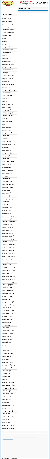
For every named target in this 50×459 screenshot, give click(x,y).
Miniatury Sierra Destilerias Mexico (7, 357)
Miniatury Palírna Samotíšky (6, 296)
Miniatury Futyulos (5, 156)
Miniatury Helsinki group (6, 192)
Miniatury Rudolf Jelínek (5, 341)
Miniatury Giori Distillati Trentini (7, 164)
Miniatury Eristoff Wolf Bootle (6, 139)
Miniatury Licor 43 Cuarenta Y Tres (7, 247)
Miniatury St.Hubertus (5, 373)
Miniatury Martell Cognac (6, 264)
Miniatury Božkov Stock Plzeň (6, 79)
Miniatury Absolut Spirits (6, 18)
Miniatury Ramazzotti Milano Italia (7, 328)
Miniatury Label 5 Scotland (6, 238)
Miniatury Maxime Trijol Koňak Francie (8, 268)
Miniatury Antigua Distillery (6, 30)
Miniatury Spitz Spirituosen (6, 368)
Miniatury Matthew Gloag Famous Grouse (8, 267)
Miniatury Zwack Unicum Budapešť (7, 428)
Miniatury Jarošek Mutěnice (6, 210)
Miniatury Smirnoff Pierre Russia (7, 362)
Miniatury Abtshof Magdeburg (6, 20)
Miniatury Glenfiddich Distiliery (7, 165)
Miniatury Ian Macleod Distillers (7, 199)
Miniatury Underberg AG (6, 399)
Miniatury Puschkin (5, 327)
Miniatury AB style (5, 16)
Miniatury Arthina (4, 38)
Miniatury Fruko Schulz (5, 155)
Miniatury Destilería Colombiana (7, 112)
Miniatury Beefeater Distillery (6, 50)
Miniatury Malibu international (6, 262)
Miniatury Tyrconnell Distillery (6, 397)
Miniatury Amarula (5, 27)
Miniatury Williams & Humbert (6, 414)
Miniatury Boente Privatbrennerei (7, 70)
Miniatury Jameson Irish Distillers (7, 207)
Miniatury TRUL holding (5, 394)
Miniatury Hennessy (5, 193)
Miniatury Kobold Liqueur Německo (7, 228)
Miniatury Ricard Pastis (5, 331)
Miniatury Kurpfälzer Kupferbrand (7, 236)
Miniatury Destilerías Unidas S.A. (7, 115)
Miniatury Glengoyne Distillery (6, 167)
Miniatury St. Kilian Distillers (6, 370)
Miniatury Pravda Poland (6, 321)
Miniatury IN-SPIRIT (5, 201)
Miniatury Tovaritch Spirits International (8, 393)
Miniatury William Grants (6, 413)
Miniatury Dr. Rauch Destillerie (7, 136)
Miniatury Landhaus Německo (7, 241)
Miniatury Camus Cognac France (7, 87)
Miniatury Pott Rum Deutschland (7, 319)
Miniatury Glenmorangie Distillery (7, 169)
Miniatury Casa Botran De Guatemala (8, 90)
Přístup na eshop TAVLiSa (7, 436)
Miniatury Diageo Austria (6, 122)
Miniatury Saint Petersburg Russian (7, 347)
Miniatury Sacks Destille (6, 344)
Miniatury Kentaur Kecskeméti (7, 222)
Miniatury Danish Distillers (6, 107)
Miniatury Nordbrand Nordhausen (7, 285)
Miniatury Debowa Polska (6, 109)
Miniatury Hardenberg (5, 185)
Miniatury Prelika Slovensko (6, 322)
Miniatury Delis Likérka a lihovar (7, 110)
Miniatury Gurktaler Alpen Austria (7, 179)
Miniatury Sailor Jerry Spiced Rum (7, 345)
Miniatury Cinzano (5, 96)
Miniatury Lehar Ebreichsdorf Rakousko (8, 245)
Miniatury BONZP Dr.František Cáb (7, 76)
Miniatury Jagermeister (5, 204)
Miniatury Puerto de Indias (6, 324)
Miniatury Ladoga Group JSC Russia (7, 239)
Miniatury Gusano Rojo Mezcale (7, 181)
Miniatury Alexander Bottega (6, 23)
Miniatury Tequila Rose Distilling (7, 384)
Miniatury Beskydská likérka (6, 61)
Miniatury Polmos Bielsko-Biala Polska (8, 311)
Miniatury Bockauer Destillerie (7, 69)
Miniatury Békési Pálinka (6, 53)
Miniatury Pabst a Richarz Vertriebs (7, 293)
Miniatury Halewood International (7, 184)
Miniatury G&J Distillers (5, 158)
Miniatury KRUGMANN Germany (7, 233)
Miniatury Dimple (4, 124)
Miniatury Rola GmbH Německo (7, 333)
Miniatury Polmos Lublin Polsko (7, 313)
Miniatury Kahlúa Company (6, 218)
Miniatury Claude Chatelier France (7, 98)
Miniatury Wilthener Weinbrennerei (7, 416)
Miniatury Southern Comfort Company (8, 365)
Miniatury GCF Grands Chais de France (8, 161)
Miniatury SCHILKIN (5, 350)
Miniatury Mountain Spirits (6, 281)
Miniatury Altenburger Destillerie (7, 24)
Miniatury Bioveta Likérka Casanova (7, 66)
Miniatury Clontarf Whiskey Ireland (7, 99)
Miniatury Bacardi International (7, 43)
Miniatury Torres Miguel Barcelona (7, 391)
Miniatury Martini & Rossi (6, 265)
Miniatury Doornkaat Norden (6, 132)
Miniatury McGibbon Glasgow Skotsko (8, 270)
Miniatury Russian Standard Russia (7, 342)
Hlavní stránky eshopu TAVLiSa (7, 434)
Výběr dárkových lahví (17, 434)
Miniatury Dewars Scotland (6, 121)
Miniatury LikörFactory (5, 255)
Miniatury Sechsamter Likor (6, 356)
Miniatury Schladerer (5, 351)
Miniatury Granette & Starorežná (7, 173)
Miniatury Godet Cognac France (7, 170)
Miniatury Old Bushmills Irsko (6, 287)
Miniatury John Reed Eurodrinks (7, 212)
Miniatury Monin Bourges (6, 278)
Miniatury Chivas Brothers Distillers (7, 95)
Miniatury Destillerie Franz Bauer (7, 116)
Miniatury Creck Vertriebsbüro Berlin (7, 104)
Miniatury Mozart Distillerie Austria (7, 282)
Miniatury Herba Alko (5, 195)
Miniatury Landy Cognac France (7, 242)
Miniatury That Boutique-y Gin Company (8, 385)
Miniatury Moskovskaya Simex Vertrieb (8, 279)
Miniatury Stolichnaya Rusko (6, 376)
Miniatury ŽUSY (4, 427)
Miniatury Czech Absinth (6, 106)
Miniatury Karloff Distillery (6, 219)
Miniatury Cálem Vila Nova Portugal (7, 84)
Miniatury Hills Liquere (5, 196)
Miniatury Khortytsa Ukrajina (6, 224)
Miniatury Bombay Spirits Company (7, 75)
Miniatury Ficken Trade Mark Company (8, 144)
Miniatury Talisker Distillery (6, 379)
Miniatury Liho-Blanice (5, 248)
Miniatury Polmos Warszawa (6, 316)
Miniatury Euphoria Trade (6, 141)
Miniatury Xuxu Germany (6, 420)
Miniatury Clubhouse (5, 101)
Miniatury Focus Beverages (6, 149)
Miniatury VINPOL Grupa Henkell (7, 408)
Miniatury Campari (5, 86)
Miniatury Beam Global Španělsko (7, 49)
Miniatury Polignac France (6, 307)
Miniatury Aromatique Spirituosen (7, 36)
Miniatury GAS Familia (5, 159)
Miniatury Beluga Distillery (6, 56)
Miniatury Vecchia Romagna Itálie (7, 405)
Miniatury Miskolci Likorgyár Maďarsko (8, 276)
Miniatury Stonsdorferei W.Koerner (7, 377)
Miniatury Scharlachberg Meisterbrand (8, 348)
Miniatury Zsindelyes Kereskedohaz (7, 425)
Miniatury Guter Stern (5, 182)
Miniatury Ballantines (5, 46)
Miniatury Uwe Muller (5, 400)
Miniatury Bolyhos (5, 73)
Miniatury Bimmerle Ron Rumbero (7, 64)
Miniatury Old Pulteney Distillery (7, 290)
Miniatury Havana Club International (7, 187)
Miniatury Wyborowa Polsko (6, 419)
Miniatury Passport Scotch (6, 299)
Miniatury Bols (4, 72)
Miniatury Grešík (4, 176)
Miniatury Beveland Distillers (6, 63)
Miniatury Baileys (4, 44)
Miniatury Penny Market (6, 304)
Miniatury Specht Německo (6, 367)
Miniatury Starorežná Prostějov (7, 374)
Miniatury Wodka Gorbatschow (7, 417)
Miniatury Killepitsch (5, 225)
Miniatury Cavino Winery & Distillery (7, 93)
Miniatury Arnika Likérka (6, 35)
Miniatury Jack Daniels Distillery (7, 202)
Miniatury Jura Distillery (5, 215)
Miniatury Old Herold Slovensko (7, 288)
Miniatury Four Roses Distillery (7, 150)
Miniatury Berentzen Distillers (6, 59)
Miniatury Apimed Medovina (6, 33)
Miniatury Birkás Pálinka (6, 67)
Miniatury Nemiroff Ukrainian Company (8, 284)
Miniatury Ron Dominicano (6, 334)
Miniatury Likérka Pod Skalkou (7, 253)
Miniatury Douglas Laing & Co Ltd (7, 133)
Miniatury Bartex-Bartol (5, 47)
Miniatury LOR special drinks (6, 259)
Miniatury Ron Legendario (6, 336)
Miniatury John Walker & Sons (6, 213)
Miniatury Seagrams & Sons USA (7, 354)
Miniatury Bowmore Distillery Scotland (8, 78)
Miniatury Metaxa (5, 273)
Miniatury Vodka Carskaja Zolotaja (7, 410)
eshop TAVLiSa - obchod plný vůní (12, 458)
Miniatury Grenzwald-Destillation (7, 175)
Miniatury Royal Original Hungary (7, 339)
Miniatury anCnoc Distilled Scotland (7, 29)
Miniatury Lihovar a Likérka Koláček (7, 250)
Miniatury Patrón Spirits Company (7, 301)
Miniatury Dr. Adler (5, 135)
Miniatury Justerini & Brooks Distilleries (8, 216)
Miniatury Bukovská (5, 81)
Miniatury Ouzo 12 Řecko (6, 291)
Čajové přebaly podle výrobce (29, 434)
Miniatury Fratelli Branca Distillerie (7, 153)
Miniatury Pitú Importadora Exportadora (8, 305)
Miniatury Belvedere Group (6, 58)
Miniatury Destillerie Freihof (6, 118)
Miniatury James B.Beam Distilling (7, 205)
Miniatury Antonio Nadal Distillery (7, 32)
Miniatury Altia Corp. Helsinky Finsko (7, 26)
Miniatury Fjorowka (5, 147)
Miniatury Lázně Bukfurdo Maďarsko (8, 244)
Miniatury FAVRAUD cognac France (7, 142)
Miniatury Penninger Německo (7, 302)
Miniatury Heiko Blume (5, 190)
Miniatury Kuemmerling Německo (7, 235)
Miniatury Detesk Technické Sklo (7, 119)
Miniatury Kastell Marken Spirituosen (8, 221)
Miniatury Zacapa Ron (5, 422)
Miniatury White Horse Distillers (7, 411)
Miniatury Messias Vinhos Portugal (7, 271)
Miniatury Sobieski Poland (6, 364)
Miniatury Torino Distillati (6, 390)
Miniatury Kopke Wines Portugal (7, 230)
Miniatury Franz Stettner (6, 152)
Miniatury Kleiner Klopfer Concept (7, 227)
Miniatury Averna (4, 41)
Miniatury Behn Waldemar (6, 52)
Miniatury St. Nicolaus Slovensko (7, 371)
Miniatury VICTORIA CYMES (6, 407)
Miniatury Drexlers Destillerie (6, 138)
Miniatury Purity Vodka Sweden (7, 325)
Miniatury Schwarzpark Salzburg (7, 353)
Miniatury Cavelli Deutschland (6, 92)
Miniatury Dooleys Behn (6, 130)
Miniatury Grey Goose (5, 178)
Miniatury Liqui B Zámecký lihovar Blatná (8, 256)
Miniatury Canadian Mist (6, 89)
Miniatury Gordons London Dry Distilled (8, 172)
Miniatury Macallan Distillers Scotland (8, 261)
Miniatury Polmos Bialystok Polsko (7, 310)
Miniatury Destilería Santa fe (6, 113)
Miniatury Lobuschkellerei (6, 258)
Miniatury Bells (4, 55)
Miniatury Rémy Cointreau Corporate (8, 330)
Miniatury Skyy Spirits (5, 359)
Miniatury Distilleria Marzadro (6, 127)
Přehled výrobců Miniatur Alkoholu (7, 11)
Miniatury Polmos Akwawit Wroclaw (7, 308)
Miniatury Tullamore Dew (6, 396)
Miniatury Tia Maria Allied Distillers (7, 388)
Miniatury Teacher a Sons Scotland (7, 382)
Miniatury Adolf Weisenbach (6, 21)
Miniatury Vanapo (5, 402)
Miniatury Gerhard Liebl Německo (7, 162)
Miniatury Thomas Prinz (6, 387)
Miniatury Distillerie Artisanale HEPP (7, 129)
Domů (3, 10)
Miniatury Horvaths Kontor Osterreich (8, 198)
